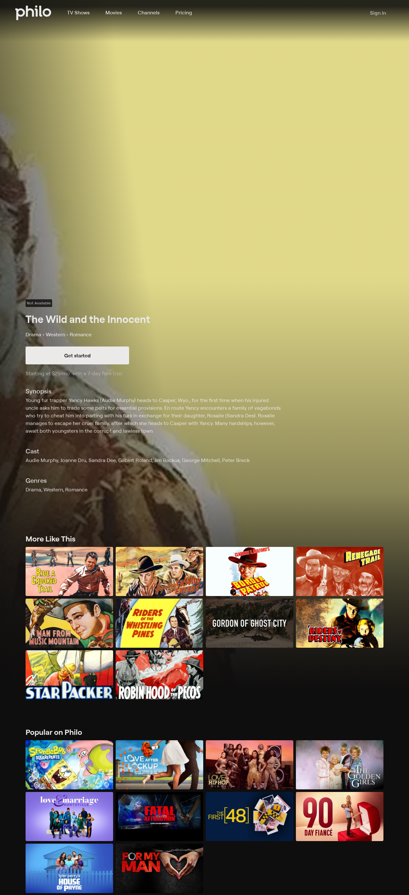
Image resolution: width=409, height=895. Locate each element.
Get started (77, 355)
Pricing (183, 12)
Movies (113, 12)
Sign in (378, 13)
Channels (148, 12)
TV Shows (78, 12)
